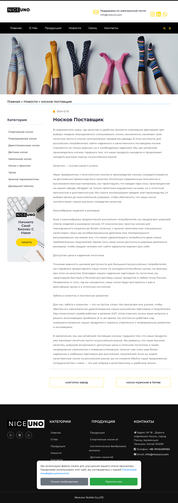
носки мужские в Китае (143, 382)
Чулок (11, 172)
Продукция (53, 28)
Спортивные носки (20, 131)
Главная (16, 28)
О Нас (33, 28)
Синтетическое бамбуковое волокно (107, 448)
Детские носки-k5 (101, 457)
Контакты (111, 28)
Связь (92, 28)
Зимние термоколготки (23, 179)
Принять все (113, 481)
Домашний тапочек (20, 186)
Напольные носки (19, 158)
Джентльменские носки (23, 145)
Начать (27, 242)
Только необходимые (64, 481)
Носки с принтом (19, 165)
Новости (75, 28)
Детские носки (17, 152)
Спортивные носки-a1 (103, 439)
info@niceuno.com (111, 14)
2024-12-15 (61, 111)
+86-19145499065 (159, 449)
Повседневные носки (22, 138)
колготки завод (76, 382)
